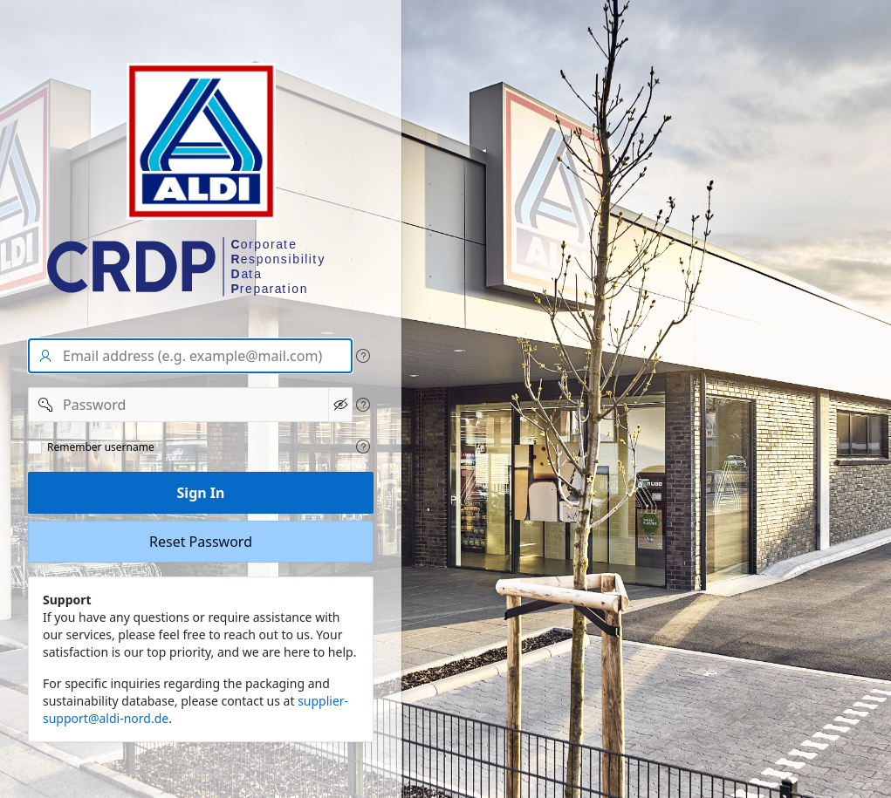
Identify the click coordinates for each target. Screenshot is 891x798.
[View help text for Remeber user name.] (363, 446)
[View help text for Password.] (363, 404)
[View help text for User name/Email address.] (363, 355)
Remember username (100, 447)
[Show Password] (340, 404)
